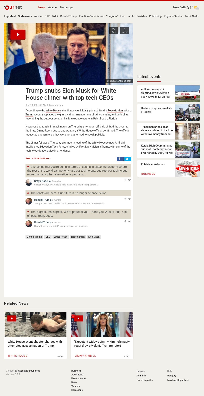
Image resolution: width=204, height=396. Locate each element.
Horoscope (66, 7)
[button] (120, 159)
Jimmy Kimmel (85, 355)
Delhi (55, 16)
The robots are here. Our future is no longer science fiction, (67, 193)
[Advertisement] (78, 265)
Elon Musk (94, 236)
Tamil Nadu (191, 16)
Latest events (149, 76)
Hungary (171, 375)
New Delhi (179, 7)
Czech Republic (145, 380)
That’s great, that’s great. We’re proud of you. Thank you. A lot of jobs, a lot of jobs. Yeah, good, (77, 213)
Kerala (130, 16)
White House (53, 110)
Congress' (112, 16)
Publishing (155, 16)
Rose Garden (115, 110)
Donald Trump (68, 16)
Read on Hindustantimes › (38, 158)
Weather (53, 7)
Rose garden (78, 236)
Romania (141, 375)
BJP (47, 16)
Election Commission (91, 16)
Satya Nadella (42, 181)
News (41, 7)
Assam (38, 16)
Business (148, 173)
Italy (169, 371)
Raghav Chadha (173, 16)
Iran (122, 16)
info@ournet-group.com (27, 370)
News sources (78, 378)
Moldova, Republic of (178, 380)
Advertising (77, 374)
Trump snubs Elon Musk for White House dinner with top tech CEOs (71, 94)
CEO (48, 236)
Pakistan (142, 16)
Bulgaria (141, 371)
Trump (29, 114)
